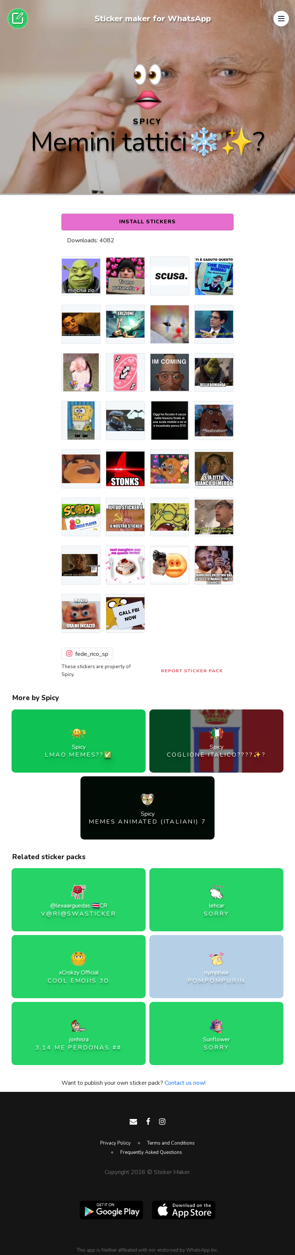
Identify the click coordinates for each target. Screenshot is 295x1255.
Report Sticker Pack (192, 671)
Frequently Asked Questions (151, 1152)
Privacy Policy (115, 1143)
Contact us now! (185, 1083)
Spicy (147, 121)
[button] (281, 18)
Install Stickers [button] (147, 221)
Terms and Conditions (171, 1143)
